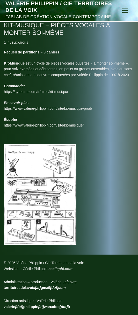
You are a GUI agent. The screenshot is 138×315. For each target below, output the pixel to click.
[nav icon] (125, 10)
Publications (16, 42)
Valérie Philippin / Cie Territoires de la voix (58, 6)
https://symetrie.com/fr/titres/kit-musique (36, 92)
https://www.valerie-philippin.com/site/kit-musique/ (44, 125)
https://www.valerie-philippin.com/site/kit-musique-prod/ (48, 108)
